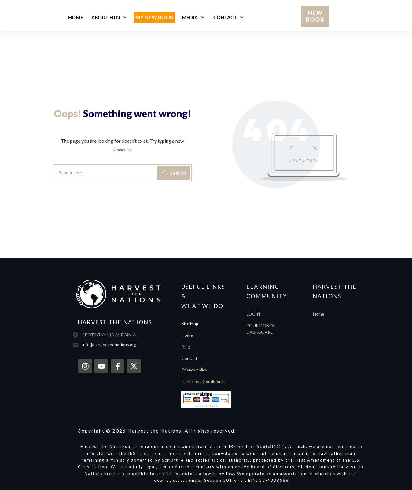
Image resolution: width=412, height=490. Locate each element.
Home (187, 335)
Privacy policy (194, 369)
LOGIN (253, 313)
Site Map (190, 323)
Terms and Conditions (203, 381)
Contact (189, 358)
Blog (186, 346)
